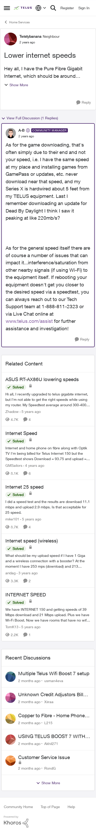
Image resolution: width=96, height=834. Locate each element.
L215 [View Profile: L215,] (48, 722)
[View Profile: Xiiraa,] (10, 698)
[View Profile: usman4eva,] (10, 677)
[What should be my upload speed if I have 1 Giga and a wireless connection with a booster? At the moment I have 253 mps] (48, 561)
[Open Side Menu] (7, 8)
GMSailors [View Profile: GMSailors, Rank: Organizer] (13, 465)
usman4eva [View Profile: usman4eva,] (53, 680)
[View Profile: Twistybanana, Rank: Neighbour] (10, 39)
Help (71, 806)
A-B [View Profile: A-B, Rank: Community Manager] (21, 130)
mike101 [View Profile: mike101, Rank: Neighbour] (12, 519)
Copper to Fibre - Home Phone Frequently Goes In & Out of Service (51, 716)
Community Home (18, 806)
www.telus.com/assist (29, 321)
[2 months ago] (29, 680)
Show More (16, 85)
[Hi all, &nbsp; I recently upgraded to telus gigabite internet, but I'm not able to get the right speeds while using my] (48, 399)
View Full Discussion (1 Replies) (29, 118)
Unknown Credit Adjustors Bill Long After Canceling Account (50, 695)
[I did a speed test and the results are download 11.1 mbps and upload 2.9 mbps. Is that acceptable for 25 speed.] (48, 507)
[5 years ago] (30, 411)
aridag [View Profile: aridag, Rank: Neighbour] (10, 573)
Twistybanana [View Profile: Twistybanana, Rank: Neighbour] (30, 36)
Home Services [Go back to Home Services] (17, 22)
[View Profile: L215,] (10, 719)
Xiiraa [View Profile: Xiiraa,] (49, 702)
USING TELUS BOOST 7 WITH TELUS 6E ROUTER (51, 736)
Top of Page (50, 806)
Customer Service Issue (44, 757)
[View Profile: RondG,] (10, 760)
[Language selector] (40, 8)
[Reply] (83, 102)
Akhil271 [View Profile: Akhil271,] (51, 743)
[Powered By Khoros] (48, 822)
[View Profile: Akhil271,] (10, 739)
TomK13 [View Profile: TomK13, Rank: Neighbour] (11, 626)
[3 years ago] (27, 573)
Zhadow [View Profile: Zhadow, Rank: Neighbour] (12, 411)
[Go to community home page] (23, 8)
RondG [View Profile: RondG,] (50, 768)
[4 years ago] (33, 465)
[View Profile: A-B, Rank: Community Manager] (11, 133)
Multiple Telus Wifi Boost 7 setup (53, 673)
